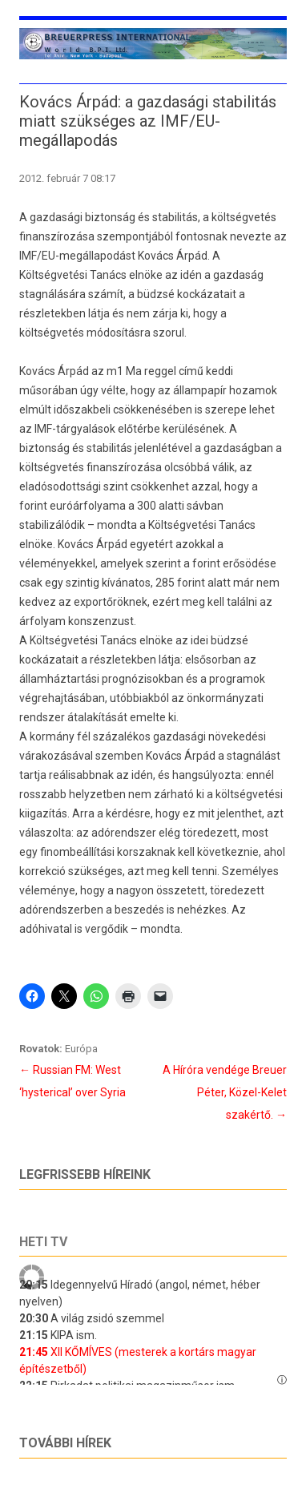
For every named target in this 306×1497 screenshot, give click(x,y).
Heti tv (43, 1241)
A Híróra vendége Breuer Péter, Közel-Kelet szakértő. (225, 1092)
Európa (81, 1049)
